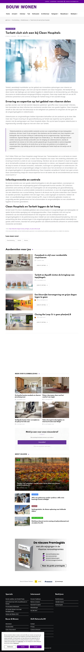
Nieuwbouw (64, 14)
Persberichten (9, 626)
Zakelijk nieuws (59, 602)
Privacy (32, 626)
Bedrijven (74, 14)
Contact (47, 1)
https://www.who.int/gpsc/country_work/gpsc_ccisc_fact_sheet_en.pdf (24, 228)
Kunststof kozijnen (35, 604)
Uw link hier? (33, 610)
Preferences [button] (16, 643)
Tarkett (19, 240)
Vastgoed (54, 14)
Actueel (14, 14)
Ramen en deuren (35, 602)
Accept (35, 646)
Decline (23, 646)
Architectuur (45, 14)
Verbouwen (35, 14)
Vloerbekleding (15, 20)
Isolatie (34, 506)
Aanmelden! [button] (42, 442)
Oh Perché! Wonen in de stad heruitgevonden (13, 610)
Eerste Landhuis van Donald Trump (15, 599)
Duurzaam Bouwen (37, 517)
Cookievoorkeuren (35, 629)
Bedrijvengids (59, 604)
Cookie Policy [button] (20, 641)
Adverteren (53, 1)
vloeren (26, 240)
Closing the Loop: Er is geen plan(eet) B (53, 315)
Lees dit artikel (42, 265)
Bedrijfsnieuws (24, 20)
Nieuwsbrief (60, 1)
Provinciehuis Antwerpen (12, 606)
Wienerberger (34, 607)
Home (8, 14)
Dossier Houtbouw (35, 599)
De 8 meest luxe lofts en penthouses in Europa (16, 602)
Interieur (22, 14)
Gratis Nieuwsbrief (11, 629)
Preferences (10, 646)
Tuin (28, 14)
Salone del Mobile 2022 (12, 614)
